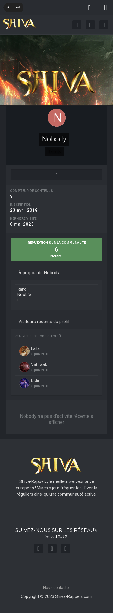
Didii (35, 380)
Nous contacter (56, 587)
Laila (35, 348)
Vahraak (39, 364)
